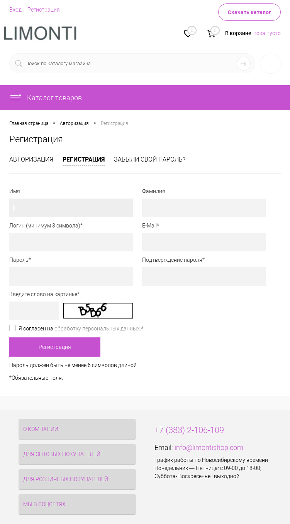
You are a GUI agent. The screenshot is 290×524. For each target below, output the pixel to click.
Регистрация (43, 10)
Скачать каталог (249, 12)
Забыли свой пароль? (149, 159)
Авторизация (31, 159)
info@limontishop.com (209, 447)
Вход (15, 10)
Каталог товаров (45, 98)
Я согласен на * (81, 328)
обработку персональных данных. (97, 328)
